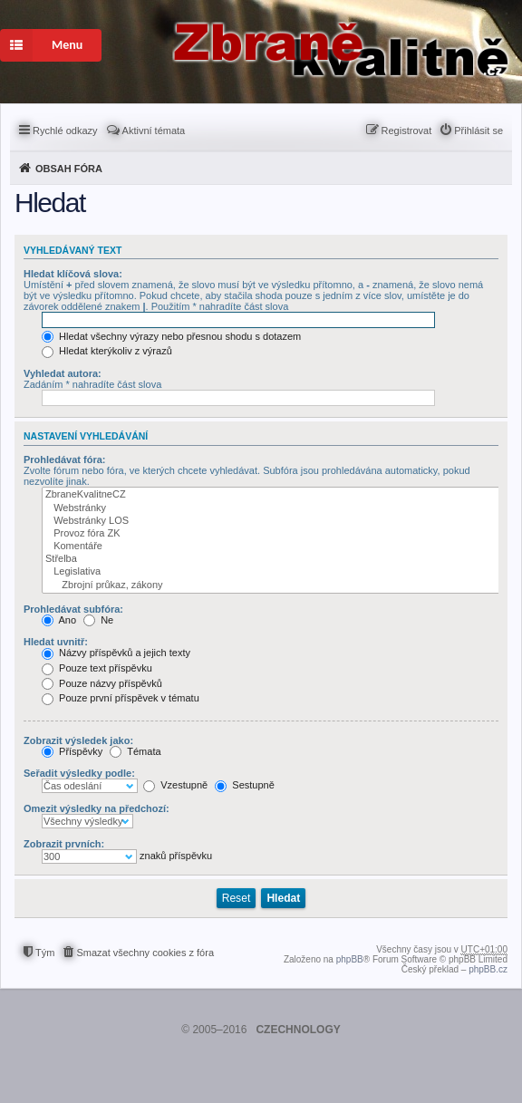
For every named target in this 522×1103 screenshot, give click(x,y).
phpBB (349, 959)
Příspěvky (72, 751)
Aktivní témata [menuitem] (154, 130)
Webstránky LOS (272, 521)
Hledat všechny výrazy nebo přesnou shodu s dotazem (171, 336)
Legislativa (272, 572)
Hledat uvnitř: (56, 641)
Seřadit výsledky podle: (79, 773)
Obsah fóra (68, 168)
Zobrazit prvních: (64, 843)
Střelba (272, 559)
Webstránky (272, 508)
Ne (98, 619)
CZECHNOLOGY (298, 1029)
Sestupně (245, 784)
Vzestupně (175, 784)
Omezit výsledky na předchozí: (96, 808)
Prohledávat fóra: (64, 459)
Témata (135, 751)
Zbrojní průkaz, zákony (272, 585)
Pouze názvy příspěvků (102, 683)
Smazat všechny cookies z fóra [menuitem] (145, 952)
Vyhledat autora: (63, 373)
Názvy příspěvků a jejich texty (116, 652)
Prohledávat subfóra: (73, 609)
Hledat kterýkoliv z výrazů (107, 350)
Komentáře (272, 546)
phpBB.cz (488, 969)
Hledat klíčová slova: (73, 273)
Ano (59, 619)
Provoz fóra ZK (272, 533)
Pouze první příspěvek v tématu (120, 697)
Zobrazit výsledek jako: (78, 740)
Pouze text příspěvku (97, 668)
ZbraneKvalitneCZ (272, 495)
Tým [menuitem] (44, 952)
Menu (41, 45)
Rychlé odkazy (65, 130)
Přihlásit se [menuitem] (478, 130)
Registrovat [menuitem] (407, 130)
